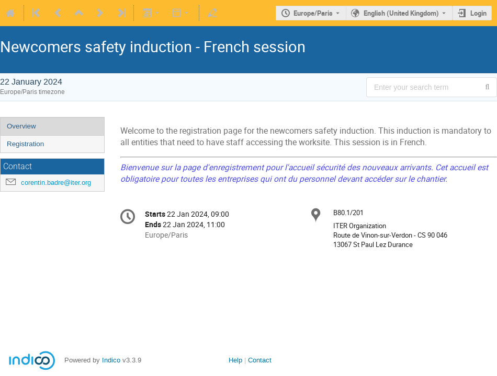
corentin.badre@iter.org (56, 182)
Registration (25, 144)
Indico (111, 360)
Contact (260, 360)
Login (478, 13)
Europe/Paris (313, 13)
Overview (21, 126)
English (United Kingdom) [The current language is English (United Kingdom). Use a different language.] (401, 13)
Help (235, 360)
